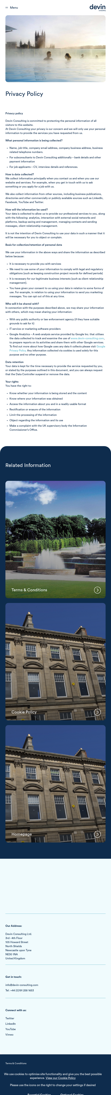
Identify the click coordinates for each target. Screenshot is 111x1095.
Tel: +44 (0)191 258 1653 (19, 990)
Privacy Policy (12, 1074)
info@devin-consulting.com (21, 985)
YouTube (10, 1029)
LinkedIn (10, 1024)
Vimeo (9, 1034)
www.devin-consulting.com (87, 338)
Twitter (9, 1018)
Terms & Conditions (15, 1063)
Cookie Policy (12, 1069)
